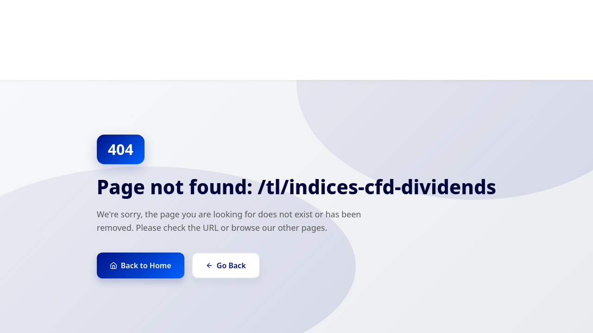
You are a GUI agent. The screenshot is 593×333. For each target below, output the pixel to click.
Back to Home (140, 265)
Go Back (226, 265)
